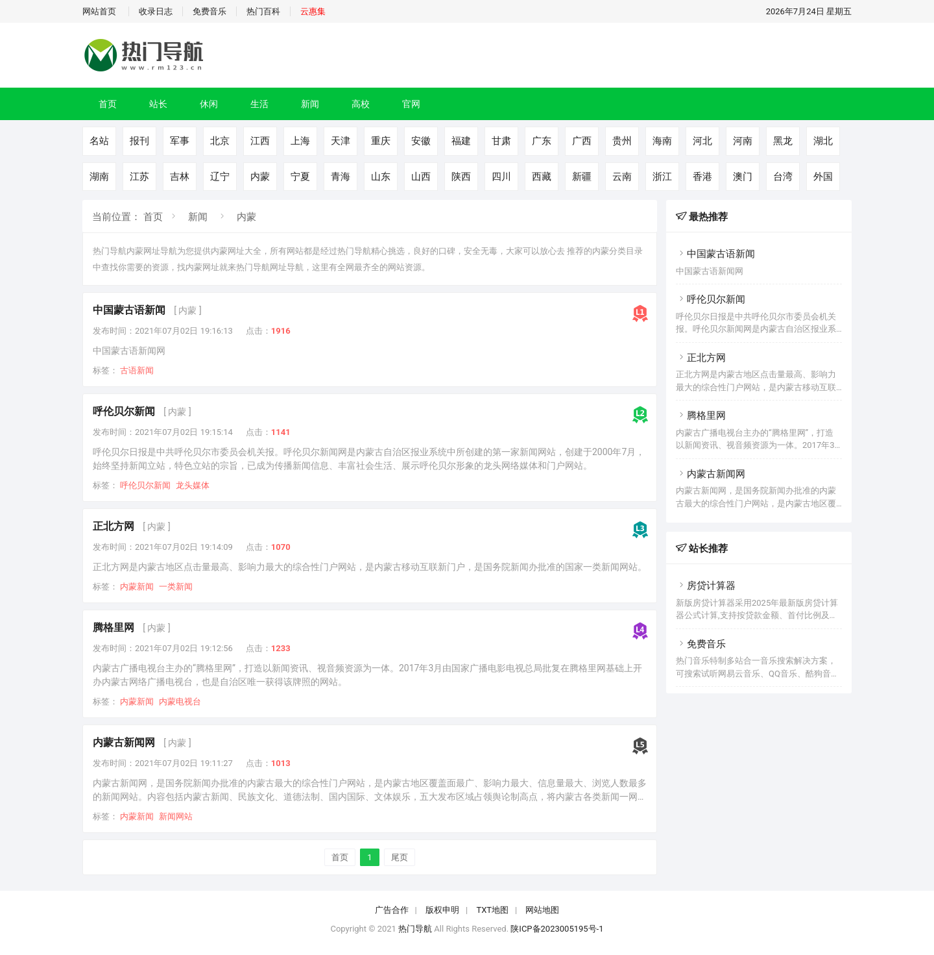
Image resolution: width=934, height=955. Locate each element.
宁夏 (300, 176)
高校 (361, 104)
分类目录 (626, 251)
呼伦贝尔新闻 (124, 411)
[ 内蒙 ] (187, 310)
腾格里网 (113, 627)
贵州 (622, 141)
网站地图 (542, 910)
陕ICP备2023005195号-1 (556, 929)
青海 (340, 176)
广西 (582, 141)
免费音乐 (209, 11)
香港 (702, 176)
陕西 (461, 176)
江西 (260, 141)
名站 (99, 141)
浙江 (662, 176)
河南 (742, 141)
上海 (300, 141)
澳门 (742, 176)
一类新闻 (176, 586)
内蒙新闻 (137, 586)
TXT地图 (492, 910)
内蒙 (260, 176)
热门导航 (415, 929)
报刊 (139, 141)
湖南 (99, 176)
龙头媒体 (193, 485)
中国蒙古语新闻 (129, 310)
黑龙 (783, 141)
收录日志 (156, 11)
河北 (702, 141)
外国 (823, 176)
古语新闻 (137, 370)
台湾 (783, 176)
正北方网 (113, 526)
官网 (411, 104)
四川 (501, 176)
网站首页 (99, 11)
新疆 (582, 176)
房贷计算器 (706, 585)
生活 (259, 104)
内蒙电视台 (180, 701)
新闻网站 (176, 816)
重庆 (380, 141)
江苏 (139, 176)
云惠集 (313, 11)
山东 (380, 176)
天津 (340, 141)
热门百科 (263, 11)
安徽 (421, 141)
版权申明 (442, 910)
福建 (461, 141)
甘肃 (501, 141)
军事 (179, 141)
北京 (220, 141)
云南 (622, 176)
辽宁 (220, 176)
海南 (662, 141)
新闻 (310, 104)
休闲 (209, 104)
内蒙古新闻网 (124, 742)
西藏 (541, 176)
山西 (421, 176)
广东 (541, 141)
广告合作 (392, 910)
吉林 (179, 176)
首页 (108, 104)
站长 (158, 104)
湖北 (823, 141)
